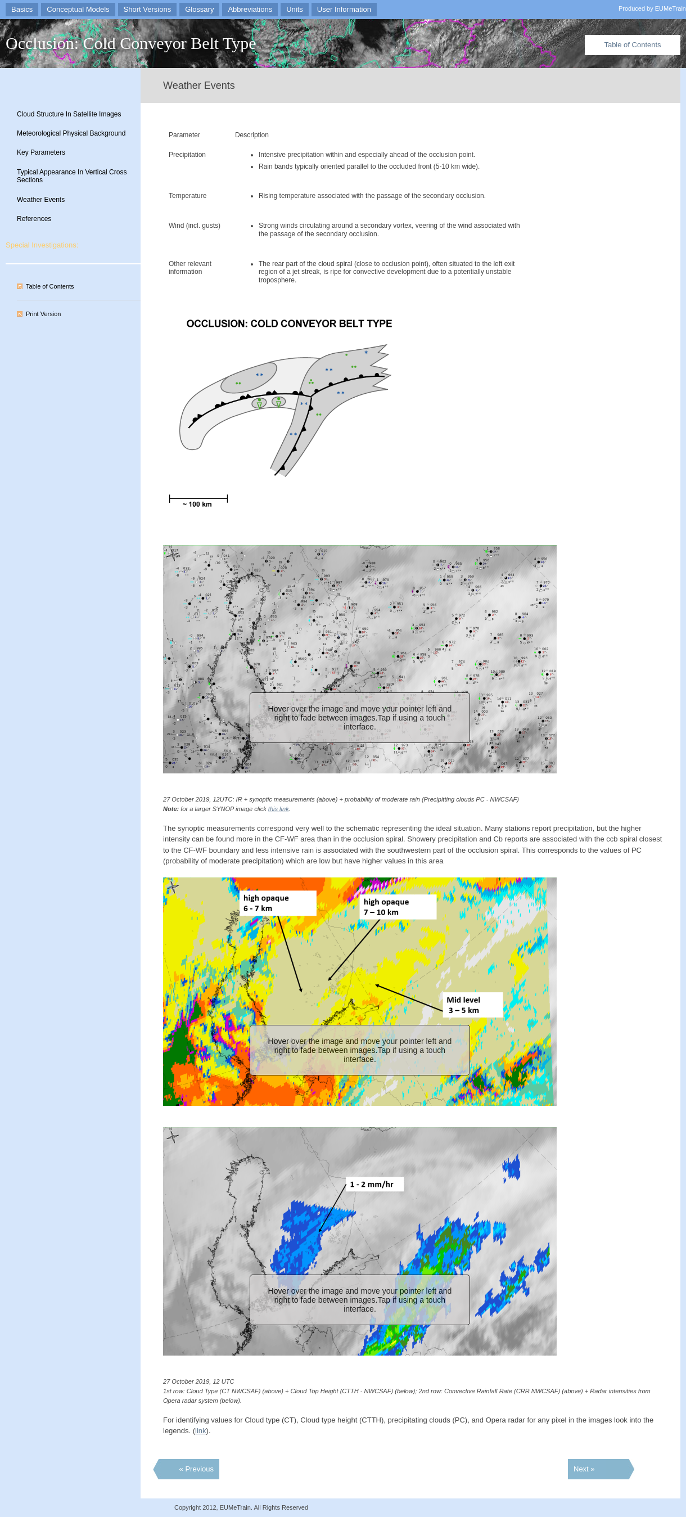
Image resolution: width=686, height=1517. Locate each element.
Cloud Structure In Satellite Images (69, 114)
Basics (22, 9)
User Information (344, 9)
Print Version (43, 313)
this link (278, 808)
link (200, 1430)
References (34, 219)
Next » (584, 1469)
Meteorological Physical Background (71, 133)
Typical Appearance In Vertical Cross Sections (72, 176)
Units (294, 9)
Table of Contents (632, 44)
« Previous (196, 1469)
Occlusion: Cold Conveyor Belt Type (131, 43)
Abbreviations (250, 9)
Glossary (199, 9)
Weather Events (41, 200)
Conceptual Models (78, 9)
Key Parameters (41, 152)
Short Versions (148, 9)
